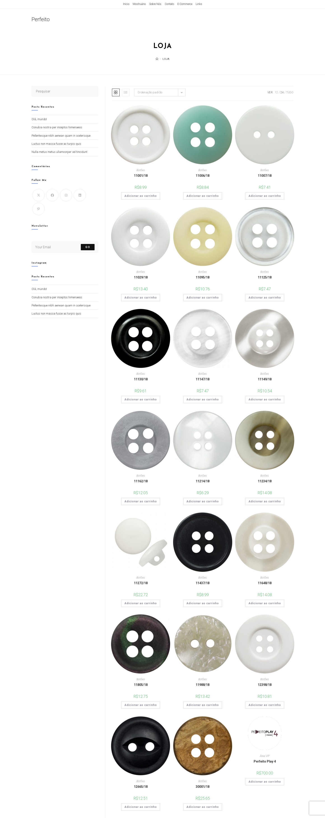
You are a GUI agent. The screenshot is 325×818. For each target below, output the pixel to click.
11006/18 (202, 175)
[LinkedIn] (80, 195)
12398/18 (265, 685)
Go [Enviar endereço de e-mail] (87, 247)
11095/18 (202, 277)
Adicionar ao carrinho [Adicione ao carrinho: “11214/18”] (202, 501)
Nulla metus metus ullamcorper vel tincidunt (59, 152)
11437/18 (202, 583)
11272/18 (141, 583)
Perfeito (41, 19)
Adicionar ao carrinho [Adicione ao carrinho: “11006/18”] (202, 196)
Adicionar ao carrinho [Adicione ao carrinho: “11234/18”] (264, 501)
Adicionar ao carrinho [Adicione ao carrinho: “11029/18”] (140, 297)
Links (199, 4)
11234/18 (265, 481)
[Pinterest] (38, 209)
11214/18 (202, 481)
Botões (141, 170)
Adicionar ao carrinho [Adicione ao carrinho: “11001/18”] (140, 196)
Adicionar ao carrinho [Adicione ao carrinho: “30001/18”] (202, 807)
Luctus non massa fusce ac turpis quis (56, 143)
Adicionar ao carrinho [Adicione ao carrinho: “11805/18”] (140, 705)
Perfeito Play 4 (265, 761)
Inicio (126, 4)
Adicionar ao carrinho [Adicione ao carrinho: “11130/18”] (140, 399)
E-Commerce (184, 4)
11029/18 (141, 277)
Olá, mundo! (39, 119)
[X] (38, 195)
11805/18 (141, 685)
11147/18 (202, 379)
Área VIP (264, 756)
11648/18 (265, 583)
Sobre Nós (155, 4)
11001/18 (141, 175)
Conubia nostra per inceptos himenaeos (57, 127)
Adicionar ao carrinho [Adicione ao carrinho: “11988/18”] (202, 705)
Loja (165, 58)
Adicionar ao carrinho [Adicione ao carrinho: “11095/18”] (202, 297)
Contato (169, 4)
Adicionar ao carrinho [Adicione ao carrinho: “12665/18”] (140, 807)
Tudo (289, 92)
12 (276, 92)
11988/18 (202, 685)
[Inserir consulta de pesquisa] (65, 91)
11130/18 (141, 379)
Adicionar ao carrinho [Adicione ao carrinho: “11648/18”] (264, 603)
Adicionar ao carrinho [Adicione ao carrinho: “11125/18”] (264, 297)
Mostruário (139, 4)
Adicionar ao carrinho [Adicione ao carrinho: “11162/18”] (140, 501)
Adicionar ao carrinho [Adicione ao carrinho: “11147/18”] (202, 399)
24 (282, 92)
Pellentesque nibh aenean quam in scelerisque (61, 135)
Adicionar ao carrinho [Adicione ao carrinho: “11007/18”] (264, 196)
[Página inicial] (157, 58)
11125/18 (265, 277)
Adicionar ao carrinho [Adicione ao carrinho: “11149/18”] (264, 399)
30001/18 (202, 786)
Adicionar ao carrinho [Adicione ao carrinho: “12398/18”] (264, 705)
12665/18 (141, 786)
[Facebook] (52, 195)
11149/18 (265, 379)
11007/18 (265, 175)
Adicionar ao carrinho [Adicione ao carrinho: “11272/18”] (140, 603)
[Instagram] (66, 195)
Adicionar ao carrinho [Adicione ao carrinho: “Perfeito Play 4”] (264, 781)
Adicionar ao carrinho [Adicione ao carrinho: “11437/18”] (202, 603)
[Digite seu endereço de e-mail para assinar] (65, 247)
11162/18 (141, 481)
